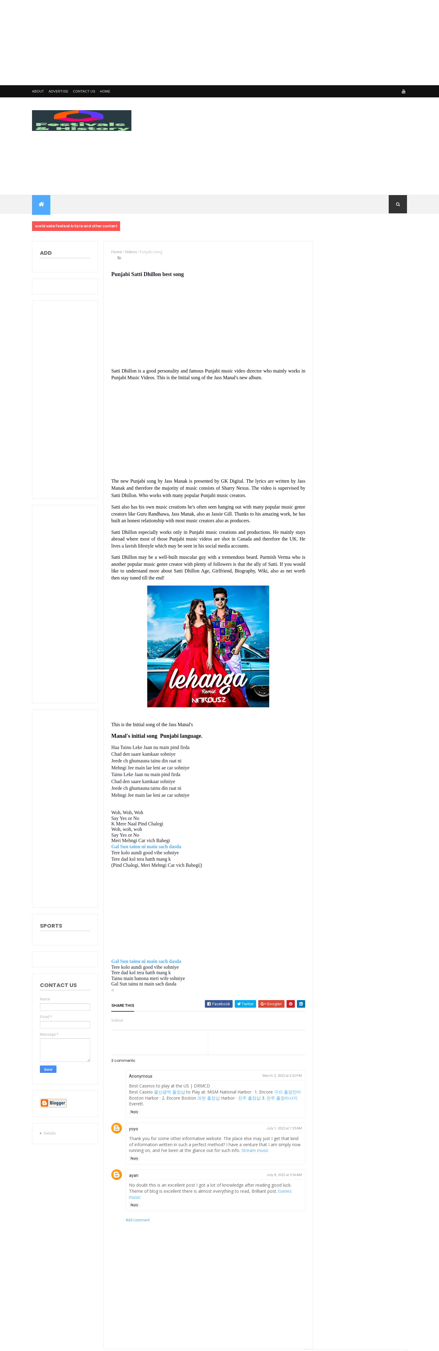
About (38, 91)
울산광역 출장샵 (168, 1092)
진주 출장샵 (253, 1098)
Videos (130, 251)
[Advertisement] (183, 42)
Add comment (136, 1220)
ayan (132, 1175)
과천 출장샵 (213, 1098)
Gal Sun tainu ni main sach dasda (145, 846)
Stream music (263, 1150)
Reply (133, 1112)
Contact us (84, 91)
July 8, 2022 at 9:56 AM (280, 1175)
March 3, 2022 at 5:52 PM (278, 1076)
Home (105, 91)
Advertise (58, 91)
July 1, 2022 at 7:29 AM (280, 1128)
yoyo (132, 1128)
